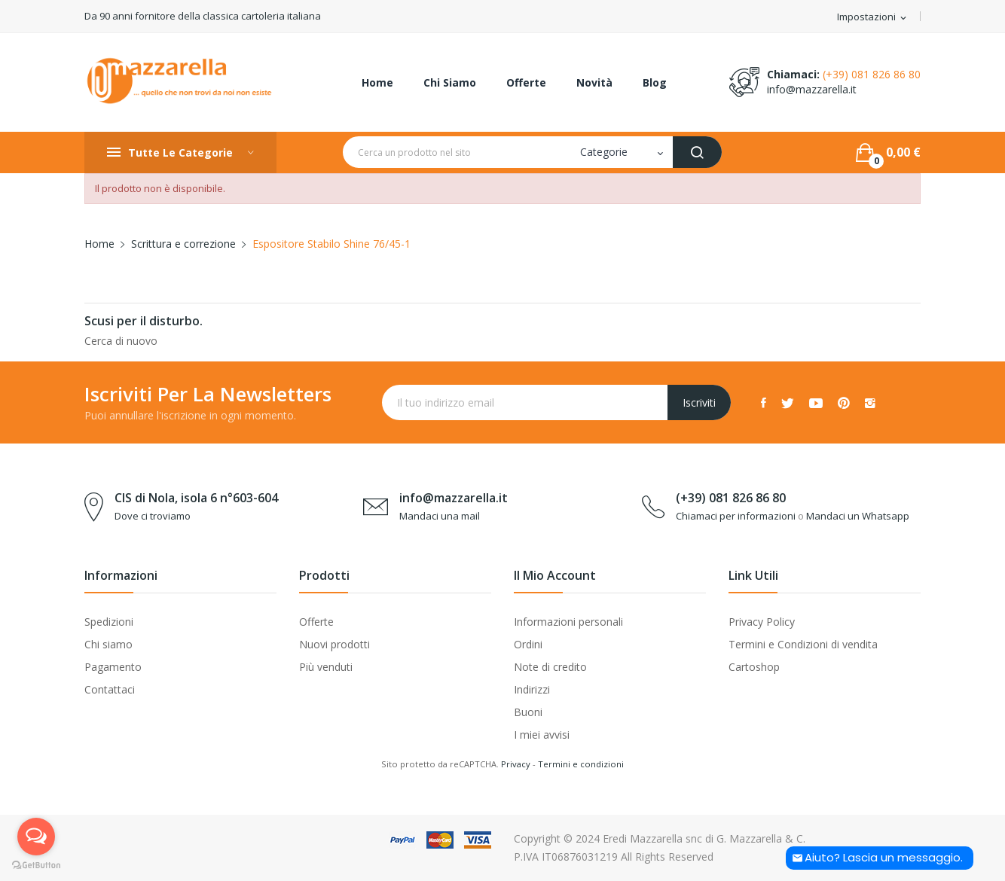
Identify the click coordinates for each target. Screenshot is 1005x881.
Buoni (528, 712)
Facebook (763, 403)
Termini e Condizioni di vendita (803, 644)
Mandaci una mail (439, 516)
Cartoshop (754, 667)
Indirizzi (532, 689)
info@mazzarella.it (812, 89)
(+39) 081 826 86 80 (872, 74)
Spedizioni (108, 621)
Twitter (787, 403)
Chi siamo (108, 644)
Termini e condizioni (581, 764)
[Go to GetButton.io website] (36, 865)
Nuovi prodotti (334, 644)
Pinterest (844, 403)
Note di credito (550, 667)
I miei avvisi (542, 734)
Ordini (528, 644)
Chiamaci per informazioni (736, 516)
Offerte (316, 621)
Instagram (870, 403)
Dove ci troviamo (153, 516)
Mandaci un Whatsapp (857, 516)
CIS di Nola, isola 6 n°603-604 (196, 497)
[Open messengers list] (36, 836)
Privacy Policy (762, 621)
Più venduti (326, 667)
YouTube (816, 403)
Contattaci (109, 689)
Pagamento (113, 667)
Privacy (515, 764)
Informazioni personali (568, 621)
